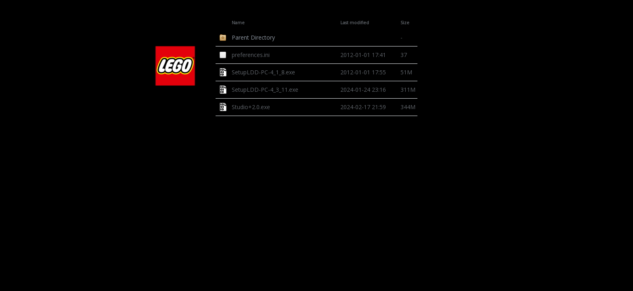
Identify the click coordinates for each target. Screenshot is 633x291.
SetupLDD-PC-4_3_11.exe (265, 89)
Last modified (354, 22)
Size (404, 22)
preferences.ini (251, 55)
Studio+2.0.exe (251, 107)
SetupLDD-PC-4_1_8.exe (263, 72)
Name (238, 22)
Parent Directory (253, 37)
